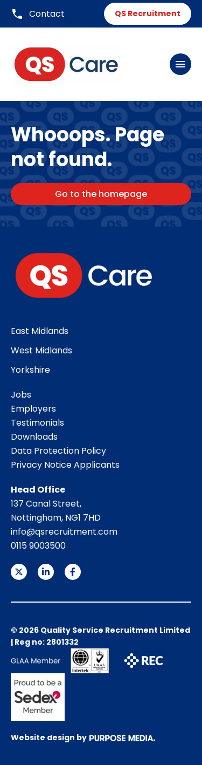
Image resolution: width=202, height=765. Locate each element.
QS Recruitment (147, 13)
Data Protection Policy (58, 451)
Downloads (34, 437)
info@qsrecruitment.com (64, 531)
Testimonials (37, 422)
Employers (33, 408)
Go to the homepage (101, 194)
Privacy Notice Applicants (65, 465)
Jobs (21, 394)
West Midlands (41, 350)
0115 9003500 (38, 545)
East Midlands (39, 331)
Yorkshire (30, 370)
